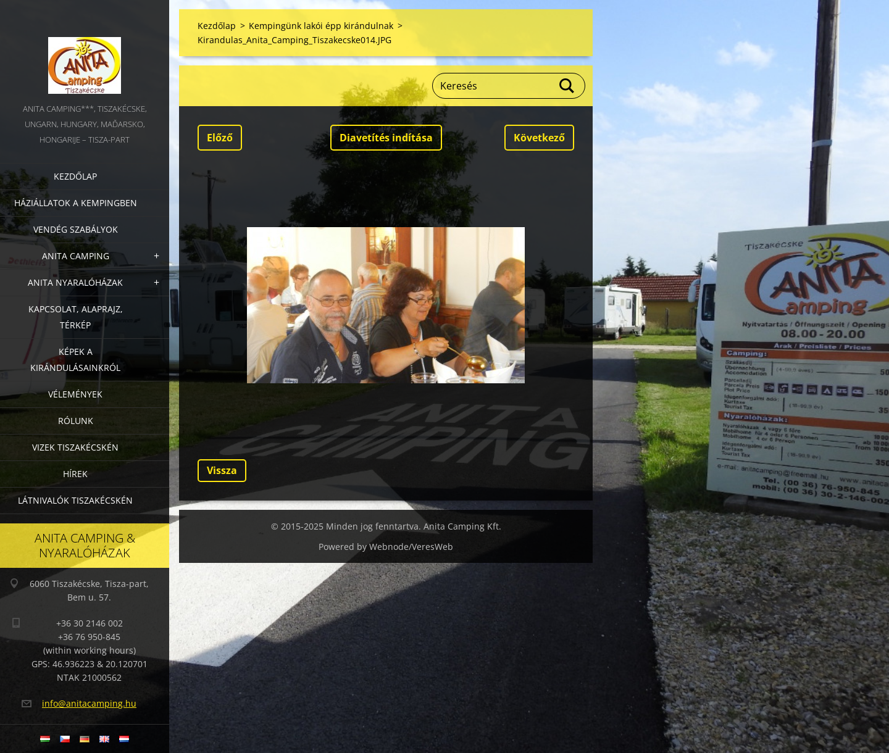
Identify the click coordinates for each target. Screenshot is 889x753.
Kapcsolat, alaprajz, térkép (75, 317)
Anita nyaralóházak (75, 282)
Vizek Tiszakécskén (75, 447)
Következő (539, 137)
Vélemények (75, 394)
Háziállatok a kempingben (75, 203)
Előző (220, 137)
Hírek (75, 474)
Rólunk (75, 420)
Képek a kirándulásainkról (75, 359)
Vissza (222, 470)
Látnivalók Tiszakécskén (75, 500)
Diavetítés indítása (386, 137)
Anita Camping (75, 256)
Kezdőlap (75, 176)
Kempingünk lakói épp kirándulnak (321, 25)
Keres (567, 86)
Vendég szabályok (75, 229)
